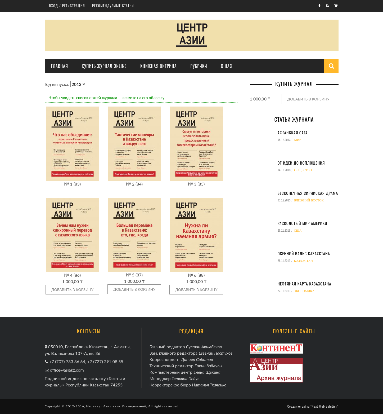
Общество (303, 170)
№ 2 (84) (134, 183)
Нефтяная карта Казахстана (304, 284)
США (298, 230)
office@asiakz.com (67, 369)
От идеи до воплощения (301, 163)
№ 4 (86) (72, 275)
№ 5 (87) (134, 274)
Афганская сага (293, 132)
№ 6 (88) (196, 275)
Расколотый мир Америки (302, 223)
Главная (59, 66)
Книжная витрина (158, 66)
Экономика (304, 291)
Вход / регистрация (67, 5)
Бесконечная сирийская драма (308, 193)
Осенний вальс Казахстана (304, 253)
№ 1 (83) (72, 183)
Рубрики (199, 66)
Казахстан (303, 261)
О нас (226, 66)
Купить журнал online (104, 66)
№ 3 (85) (196, 183)
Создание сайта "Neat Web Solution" (313, 406)
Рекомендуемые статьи (113, 5)
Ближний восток (309, 200)
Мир (297, 140)
